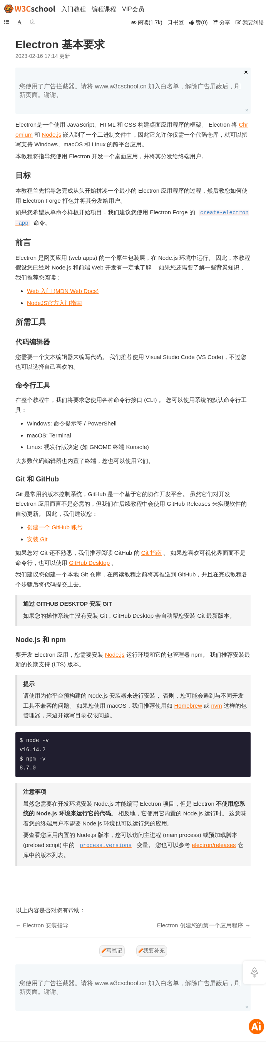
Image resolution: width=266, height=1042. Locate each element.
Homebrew (188, 705)
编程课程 (104, 9)
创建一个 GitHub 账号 (55, 527)
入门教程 (73, 9)
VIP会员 (133, 9)
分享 (221, 22)
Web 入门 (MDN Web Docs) (63, 291)
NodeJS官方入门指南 (54, 303)
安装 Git (37, 539)
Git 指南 (151, 552)
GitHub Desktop (89, 562)
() (198, 22)
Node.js (51, 134)
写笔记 (112, 950)
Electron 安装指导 (46, 925)
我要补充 (152, 950)
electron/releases (214, 845)
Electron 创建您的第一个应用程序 (200, 925)
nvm (216, 705)
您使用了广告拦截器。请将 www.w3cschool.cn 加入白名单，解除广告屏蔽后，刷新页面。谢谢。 (130, 90)
